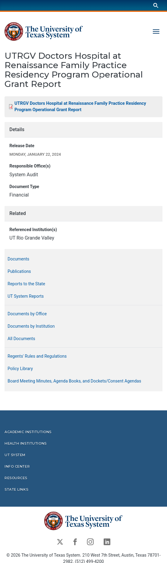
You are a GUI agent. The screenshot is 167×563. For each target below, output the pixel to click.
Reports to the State (26, 283)
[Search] (155, 5)
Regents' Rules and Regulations (37, 355)
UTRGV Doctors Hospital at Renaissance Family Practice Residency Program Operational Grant (80, 106)
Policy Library (20, 368)
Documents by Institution (31, 325)
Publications (19, 271)
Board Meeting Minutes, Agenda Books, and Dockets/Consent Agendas (74, 380)
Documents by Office (27, 313)
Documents (18, 258)
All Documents (21, 338)
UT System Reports (26, 295)
